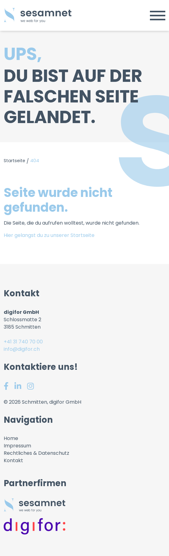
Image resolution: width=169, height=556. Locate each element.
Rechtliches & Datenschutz (36, 453)
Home (11, 438)
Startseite (14, 161)
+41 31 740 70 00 (23, 341)
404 (34, 161)
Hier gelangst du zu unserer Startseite (49, 235)
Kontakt (13, 460)
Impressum (17, 445)
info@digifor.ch (22, 349)
